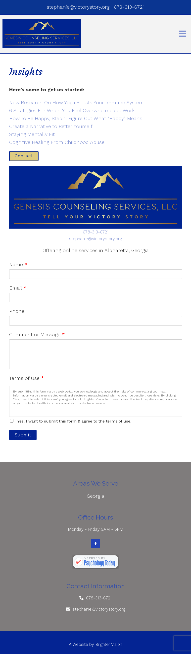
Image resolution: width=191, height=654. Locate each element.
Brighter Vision (108, 644)
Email (17, 288)
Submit (23, 434)
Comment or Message (37, 334)
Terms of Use (26, 378)
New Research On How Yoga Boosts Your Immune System (76, 102)
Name (18, 264)
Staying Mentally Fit (32, 134)
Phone (16, 311)
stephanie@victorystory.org (95, 238)
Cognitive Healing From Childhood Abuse (56, 142)
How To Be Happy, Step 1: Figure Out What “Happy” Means (75, 118)
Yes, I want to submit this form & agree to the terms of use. (74, 421)
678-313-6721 (95, 231)
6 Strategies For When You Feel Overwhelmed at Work (72, 110)
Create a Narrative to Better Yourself (51, 126)
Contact (24, 156)
